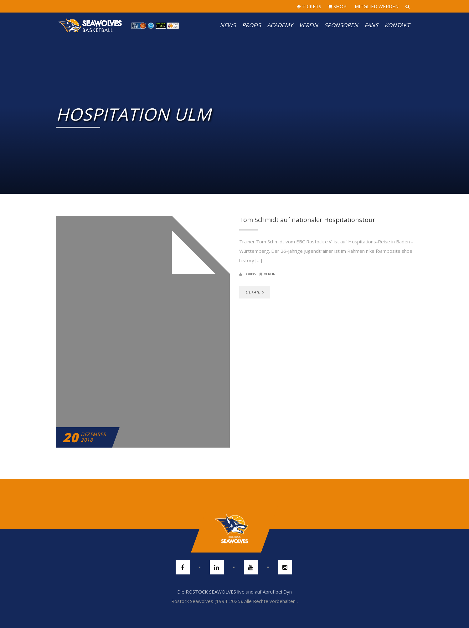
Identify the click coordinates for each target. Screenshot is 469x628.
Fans (371, 25)
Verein (308, 25)
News (228, 25)
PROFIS (251, 25)
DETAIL (254, 292)
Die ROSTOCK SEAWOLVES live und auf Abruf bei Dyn (234, 592)
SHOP (337, 6)
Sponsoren (341, 25)
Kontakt (397, 25)
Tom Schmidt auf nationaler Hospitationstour (307, 219)
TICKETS (308, 6)
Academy (280, 25)
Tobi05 (250, 274)
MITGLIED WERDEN (376, 6)
